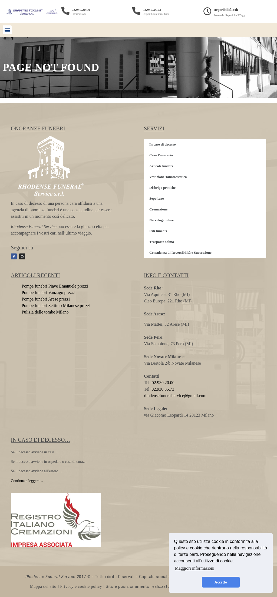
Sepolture (156, 198)
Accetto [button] (221, 582)
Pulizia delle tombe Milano (45, 312)
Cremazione (158, 209)
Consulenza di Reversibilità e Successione (180, 252)
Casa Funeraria (161, 155)
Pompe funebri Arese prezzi (46, 299)
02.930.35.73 (152, 10)
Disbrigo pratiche (162, 188)
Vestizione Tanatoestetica (168, 177)
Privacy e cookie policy (81, 586)
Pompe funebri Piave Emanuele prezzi (55, 286)
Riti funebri (158, 231)
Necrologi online (161, 220)
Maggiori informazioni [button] (194, 568)
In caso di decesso (162, 144)
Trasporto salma (161, 242)
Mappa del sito (43, 586)
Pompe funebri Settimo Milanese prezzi (56, 305)
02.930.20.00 (81, 10)
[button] (7, 29)
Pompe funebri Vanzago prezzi (48, 292)
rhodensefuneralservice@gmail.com (175, 395)
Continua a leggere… (27, 481)
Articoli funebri (161, 166)
